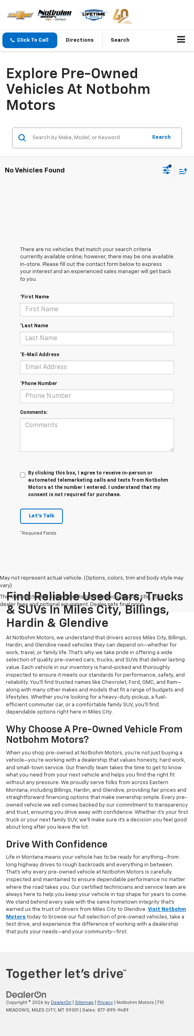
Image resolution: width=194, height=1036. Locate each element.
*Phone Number (38, 383)
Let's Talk (41, 516)
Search (161, 137)
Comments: (33, 412)
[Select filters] (167, 171)
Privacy (105, 1002)
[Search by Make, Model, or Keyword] (88, 138)
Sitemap (84, 1002)
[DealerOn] (26, 994)
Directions (80, 40)
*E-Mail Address (39, 355)
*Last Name (34, 326)
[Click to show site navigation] (181, 40)
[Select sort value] (181, 171)
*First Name (34, 297)
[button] (29, 40)
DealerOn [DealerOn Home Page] (61, 1002)
